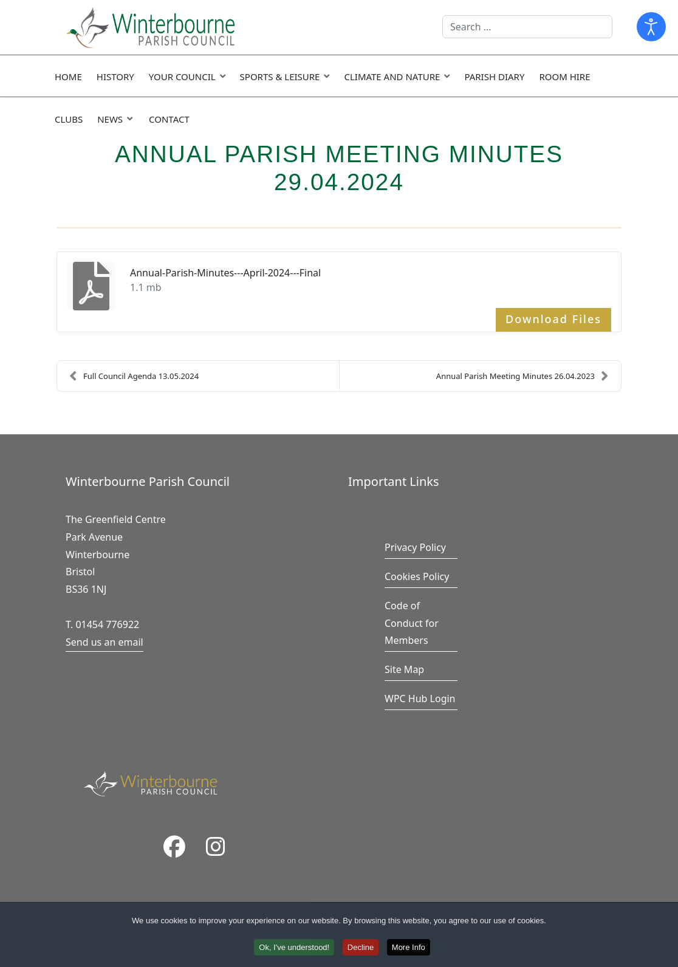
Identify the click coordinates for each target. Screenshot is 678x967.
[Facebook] (174, 848)
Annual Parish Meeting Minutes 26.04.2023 (522, 376)
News (110, 119)
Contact (169, 119)
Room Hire (564, 76)
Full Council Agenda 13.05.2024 (134, 376)
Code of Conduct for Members (412, 623)
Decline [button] (361, 949)
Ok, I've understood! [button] (294, 949)
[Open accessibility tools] (651, 26)
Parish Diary (494, 76)
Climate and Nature (392, 76)
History (115, 76)
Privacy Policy (415, 547)
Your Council (182, 76)
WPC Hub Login (420, 698)
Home (68, 76)
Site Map (404, 669)
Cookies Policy (417, 576)
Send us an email (104, 642)
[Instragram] (215, 848)
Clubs (69, 119)
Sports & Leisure (280, 76)
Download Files (553, 319)
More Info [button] (408, 949)
